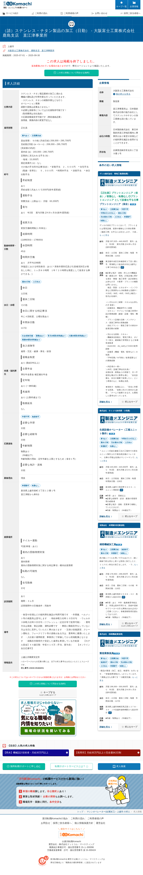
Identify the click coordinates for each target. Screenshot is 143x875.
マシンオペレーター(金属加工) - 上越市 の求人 (108, 814)
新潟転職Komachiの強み (55, 821)
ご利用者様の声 (95, 821)
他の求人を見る (123, 95)
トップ (80, 814)
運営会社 (100, 825)
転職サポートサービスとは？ (70, 768)
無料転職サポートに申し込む (25, 768)
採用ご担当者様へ (62, 825)
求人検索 (121, 768)
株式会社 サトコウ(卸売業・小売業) (115, 411)
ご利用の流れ (78, 821)
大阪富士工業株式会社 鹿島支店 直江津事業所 (31, 50)
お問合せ (45, 825)
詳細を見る (105, 402)
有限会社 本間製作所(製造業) (112, 526)
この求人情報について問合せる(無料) (73, 73)
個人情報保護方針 (83, 825)
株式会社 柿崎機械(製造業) (111, 635)
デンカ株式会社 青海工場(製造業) (114, 174)
